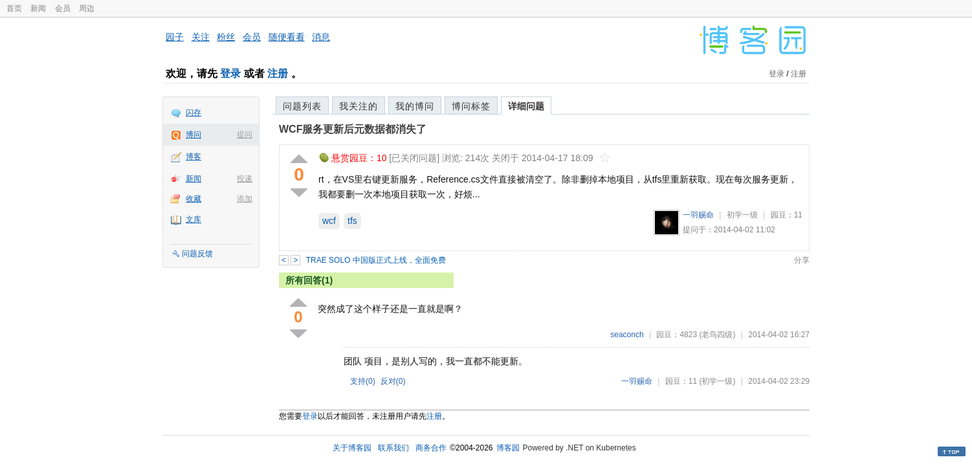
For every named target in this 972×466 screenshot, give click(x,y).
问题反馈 (197, 253)
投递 (244, 178)
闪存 (193, 112)
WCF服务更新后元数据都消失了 (352, 129)
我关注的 (358, 106)
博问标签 (471, 106)
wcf (329, 221)
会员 (63, 8)
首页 (14, 8)
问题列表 (302, 106)
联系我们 (393, 447)
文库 (193, 219)
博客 (193, 156)
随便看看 (287, 37)
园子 (175, 37)
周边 (86, 8)
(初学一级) (717, 381)
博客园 (508, 447)
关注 (201, 37)
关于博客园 (352, 447)
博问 (193, 134)
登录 (230, 73)
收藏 (193, 198)
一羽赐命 (698, 214)
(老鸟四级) (717, 334)
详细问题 (526, 106)
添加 (244, 198)
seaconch (626, 334)
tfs (352, 221)
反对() (393, 381)
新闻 (38, 8)
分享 (802, 260)
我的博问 (414, 106)
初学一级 (742, 214)
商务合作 (431, 447)
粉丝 (226, 37)
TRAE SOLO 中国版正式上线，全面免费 (376, 260)
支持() (362, 381)
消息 (321, 37)
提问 (244, 134)
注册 (277, 73)
